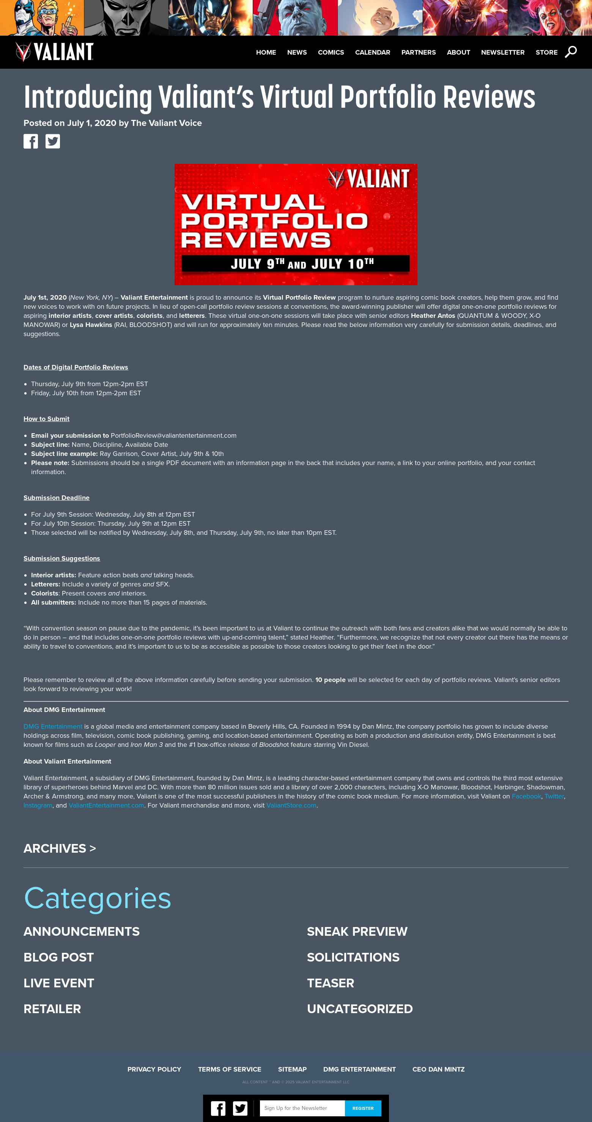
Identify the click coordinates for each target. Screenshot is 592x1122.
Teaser (330, 983)
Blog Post (59, 957)
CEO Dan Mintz (439, 1069)
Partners (418, 52)
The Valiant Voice (166, 123)
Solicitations (353, 957)
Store (547, 52)
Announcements (82, 932)
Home (266, 52)
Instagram (38, 805)
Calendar (372, 52)
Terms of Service (229, 1069)
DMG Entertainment (53, 726)
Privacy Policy (154, 1069)
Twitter (554, 796)
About (458, 52)
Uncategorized (360, 1009)
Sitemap (292, 1069)
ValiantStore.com (291, 805)
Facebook (526, 796)
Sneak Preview (357, 932)
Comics (331, 52)
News (297, 52)
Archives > (60, 849)
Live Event (59, 983)
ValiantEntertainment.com (106, 805)
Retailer (52, 1009)
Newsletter (503, 52)
